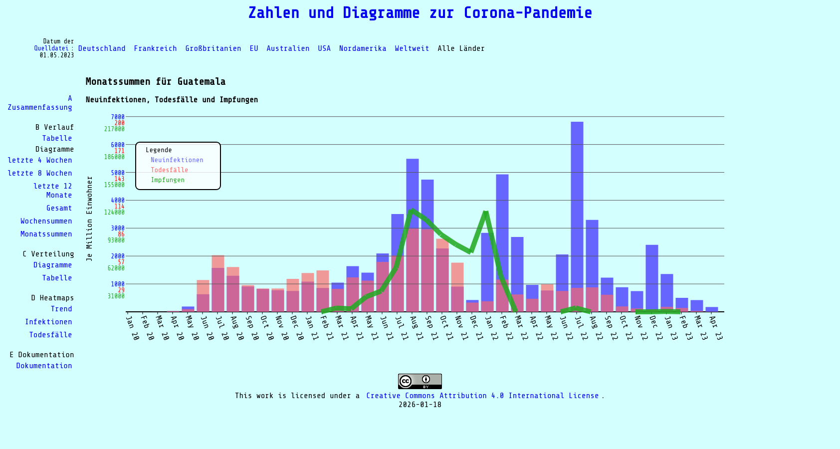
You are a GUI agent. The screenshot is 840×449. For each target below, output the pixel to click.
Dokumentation (44, 365)
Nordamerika (363, 48)
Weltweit (412, 48)
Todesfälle (50, 334)
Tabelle (57, 138)
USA (324, 48)
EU (253, 48)
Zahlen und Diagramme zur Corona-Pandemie (419, 13)
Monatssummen (46, 233)
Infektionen (48, 321)
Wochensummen (46, 221)
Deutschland (102, 48)
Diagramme (52, 264)
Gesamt (59, 208)
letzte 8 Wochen (39, 173)
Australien (287, 48)
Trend (61, 308)
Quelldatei (51, 48)
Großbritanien (213, 48)
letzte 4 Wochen (39, 160)
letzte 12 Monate (52, 191)
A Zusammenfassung (39, 103)
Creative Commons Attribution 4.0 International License (482, 395)
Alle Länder (461, 48)
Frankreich (155, 48)
